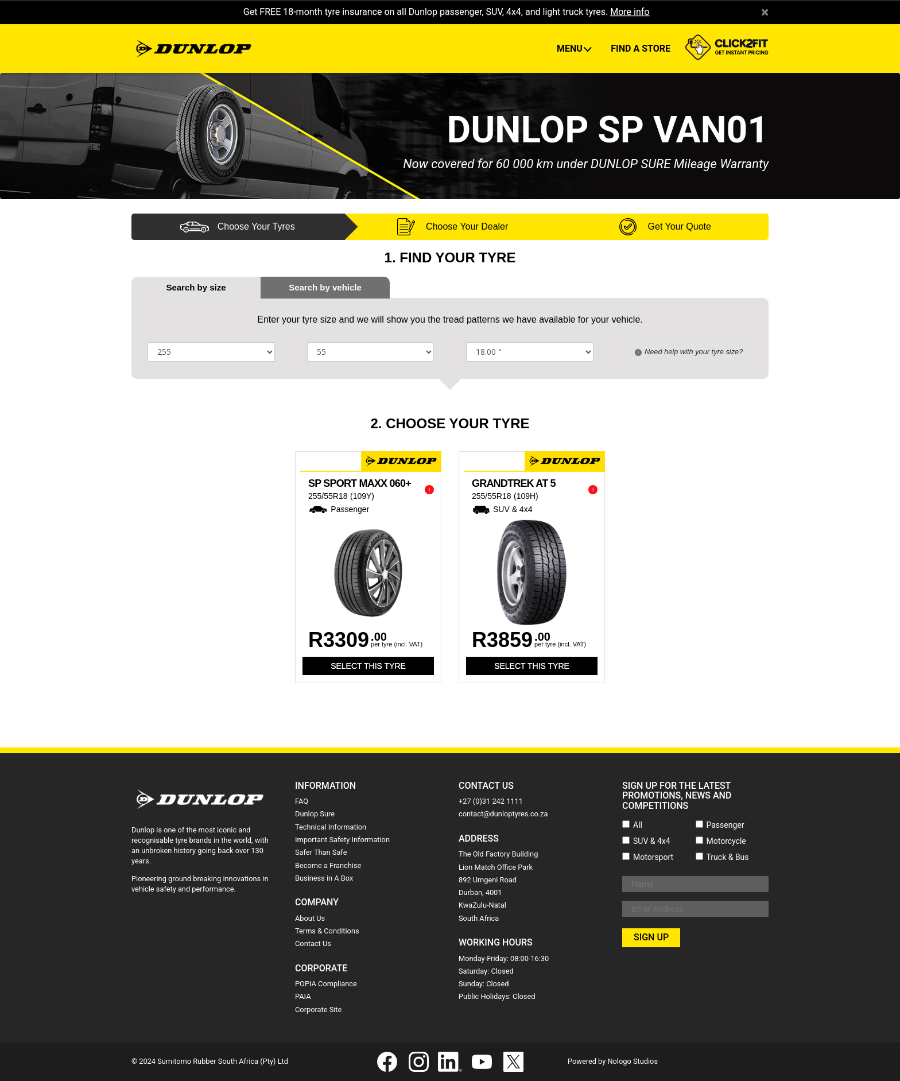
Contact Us (313, 943)
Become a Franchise (328, 865)
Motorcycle (726, 841)
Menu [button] (571, 48)
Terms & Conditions (327, 931)
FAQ (301, 801)
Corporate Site (318, 1009)
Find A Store (640, 48)
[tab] (325, 287)
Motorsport (653, 857)
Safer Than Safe (321, 852)
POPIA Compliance (326, 983)
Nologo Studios (632, 1061)
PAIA (303, 996)
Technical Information (330, 827)
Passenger (725, 825)
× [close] (765, 12)
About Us (310, 918)
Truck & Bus (728, 857)
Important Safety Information (342, 839)
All (637, 825)
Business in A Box (324, 878)
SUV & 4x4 (651, 841)
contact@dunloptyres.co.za (503, 813)
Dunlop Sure (315, 813)
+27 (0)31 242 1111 (491, 801)
